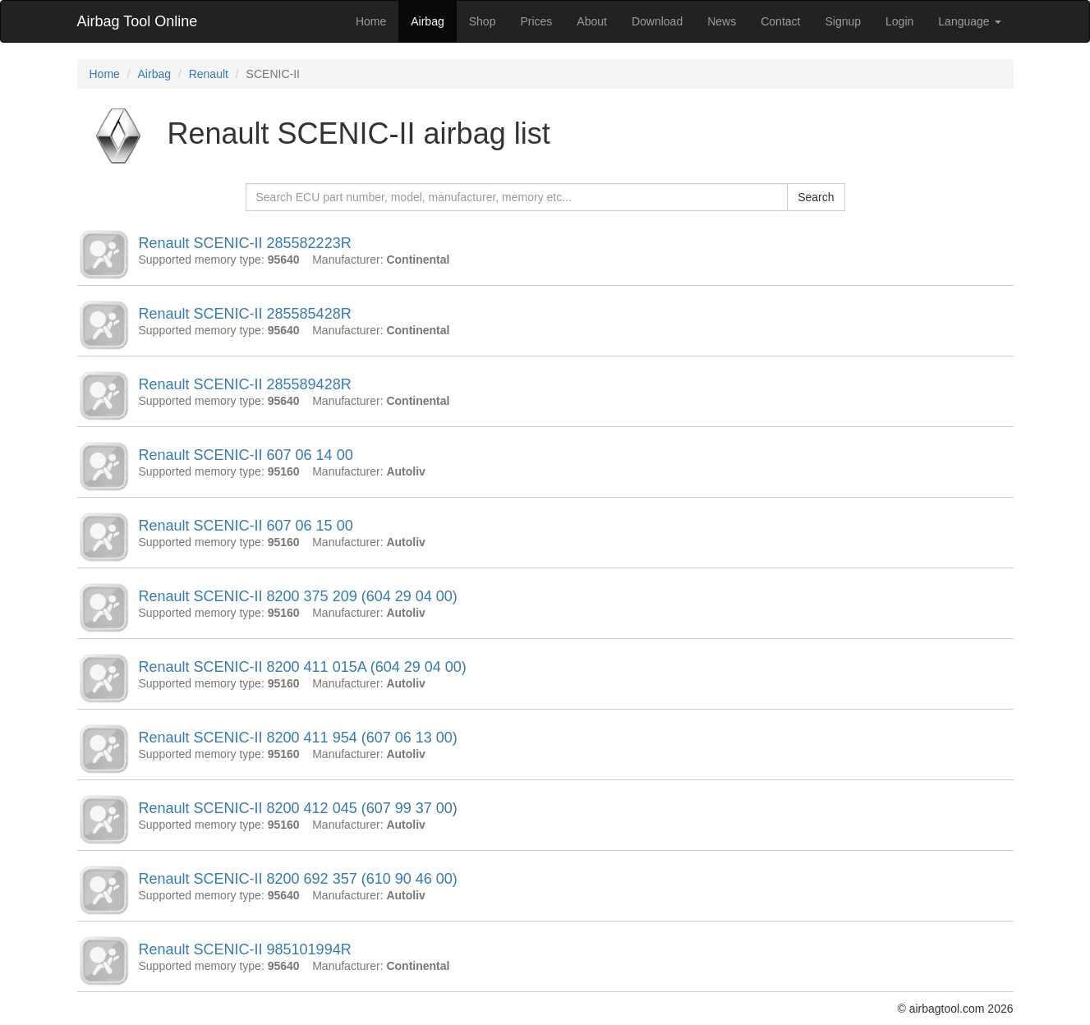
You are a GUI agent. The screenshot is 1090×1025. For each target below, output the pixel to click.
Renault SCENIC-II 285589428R (245, 384)
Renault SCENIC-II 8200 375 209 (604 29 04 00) (298, 596)
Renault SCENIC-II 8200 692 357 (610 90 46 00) (298, 879)
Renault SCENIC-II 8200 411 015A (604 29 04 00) (303, 667)
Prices (536, 21)
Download (657, 21)
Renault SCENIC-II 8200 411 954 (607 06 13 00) (298, 737)
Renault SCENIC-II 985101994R (245, 949)
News (721, 21)
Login (899, 21)
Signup (843, 21)
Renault (208, 73)
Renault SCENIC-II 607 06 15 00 (246, 525)
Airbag (427, 21)
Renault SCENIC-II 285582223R (245, 243)
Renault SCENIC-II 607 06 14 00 (246, 455)
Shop (482, 21)
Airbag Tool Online (137, 21)
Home (371, 21)
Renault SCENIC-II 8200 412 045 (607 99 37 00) (298, 808)
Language (969, 21)
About (592, 21)
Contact (780, 21)
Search (816, 197)
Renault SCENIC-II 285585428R (245, 314)
